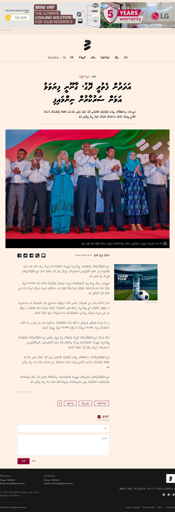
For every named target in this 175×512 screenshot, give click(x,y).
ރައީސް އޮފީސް (84, 77)
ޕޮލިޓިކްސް (82, 58)
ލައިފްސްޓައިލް (105, 58)
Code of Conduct (132, 507)
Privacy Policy (149, 507)
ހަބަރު (126, 58)
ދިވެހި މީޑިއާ (85, 403)
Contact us (170, 507)
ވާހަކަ (71, 58)
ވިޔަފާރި (93, 58)
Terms (160, 507)
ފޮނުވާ (23, 461)
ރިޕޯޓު (117, 58)
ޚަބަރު (92, 77)
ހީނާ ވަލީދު (70, 403)
